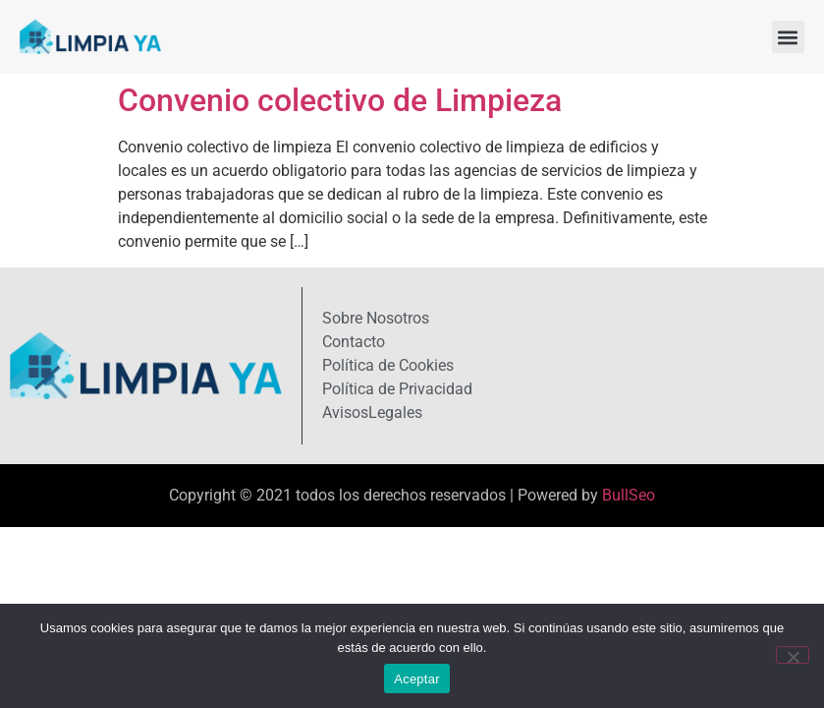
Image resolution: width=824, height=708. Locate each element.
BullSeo (628, 495)
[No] (792, 655)
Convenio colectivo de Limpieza (340, 100)
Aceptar (417, 679)
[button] (788, 37)
